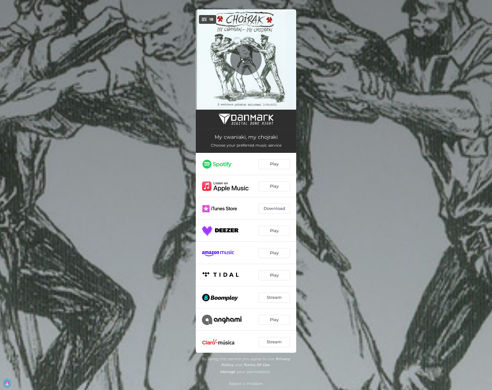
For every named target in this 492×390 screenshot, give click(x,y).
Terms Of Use (256, 364)
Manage (228, 371)
